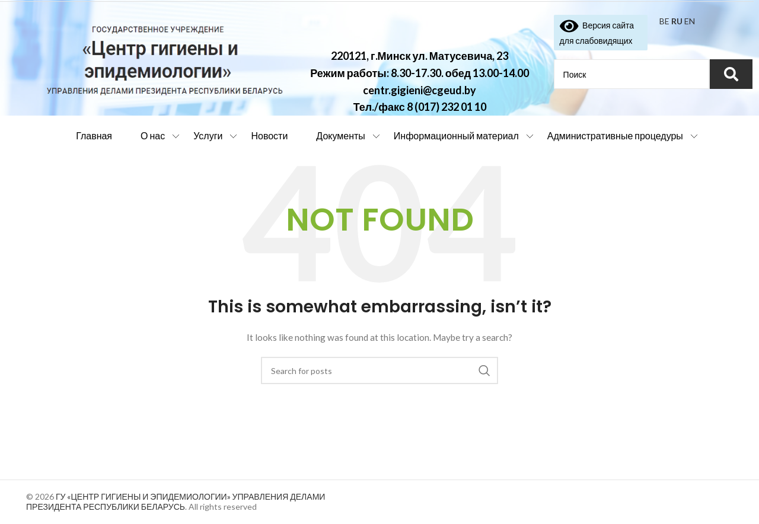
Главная (94, 135)
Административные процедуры (615, 135)
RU (677, 21)
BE (664, 21)
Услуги (207, 135)
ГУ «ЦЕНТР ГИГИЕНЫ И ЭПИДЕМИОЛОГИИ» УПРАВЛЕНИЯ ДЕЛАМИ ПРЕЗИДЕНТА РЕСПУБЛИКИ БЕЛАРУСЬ (175, 501)
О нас (153, 135)
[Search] (379, 370)
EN (689, 21)
